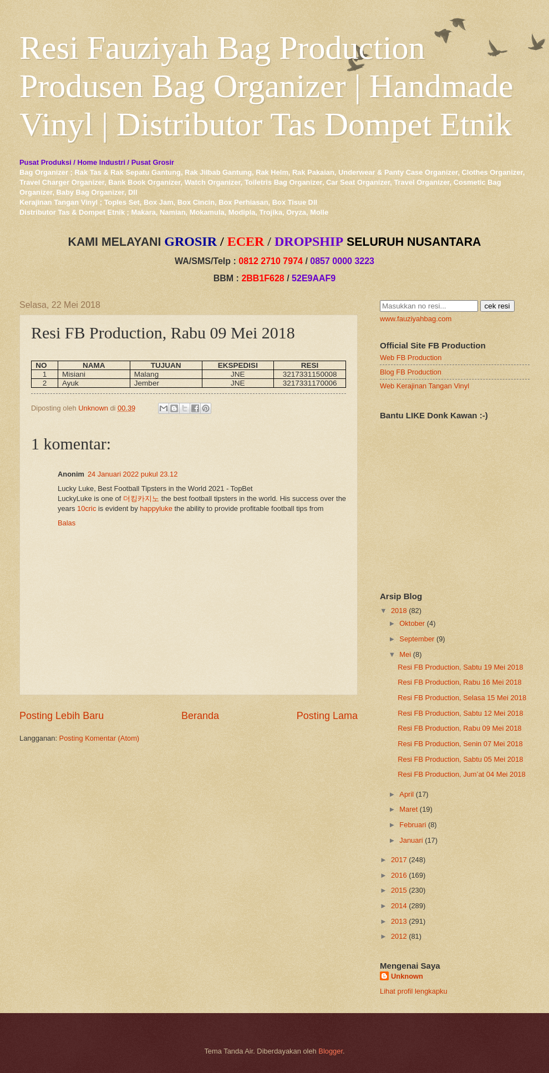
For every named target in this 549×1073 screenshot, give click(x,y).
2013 (399, 921)
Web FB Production (410, 357)
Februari (412, 825)
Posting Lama (327, 715)
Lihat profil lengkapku (414, 991)
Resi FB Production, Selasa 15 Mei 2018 (462, 698)
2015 (399, 890)
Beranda (200, 715)
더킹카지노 (141, 498)
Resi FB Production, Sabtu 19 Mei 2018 (460, 667)
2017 (399, 860)
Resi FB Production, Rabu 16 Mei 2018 (459, 682)
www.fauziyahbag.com (415, 319)
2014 (399, 906)
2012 (399, 936)
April (406, 794)
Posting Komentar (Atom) (99, 738)
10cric (86, 508)
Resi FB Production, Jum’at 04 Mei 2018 (461, 774)
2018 (399, 610)
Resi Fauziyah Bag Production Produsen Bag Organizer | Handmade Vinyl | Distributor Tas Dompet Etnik (266, 86)
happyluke (156, 508)
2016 (399, 875)
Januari (411, 840)
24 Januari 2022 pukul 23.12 (133, 474)
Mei (405, 654)
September (416, 639)
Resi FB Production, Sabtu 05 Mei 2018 (460, 759)
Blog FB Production (410, 372)
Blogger (330, 1051)
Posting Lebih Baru (61, 715)
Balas (66, 523)
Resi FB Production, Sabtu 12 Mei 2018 (460, 713)
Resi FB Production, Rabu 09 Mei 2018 (459, 728)
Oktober (412, 623)
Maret (408, 809)
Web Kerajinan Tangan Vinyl (424, 386)
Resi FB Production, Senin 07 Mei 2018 (460, 744)
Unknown (407, 976)
